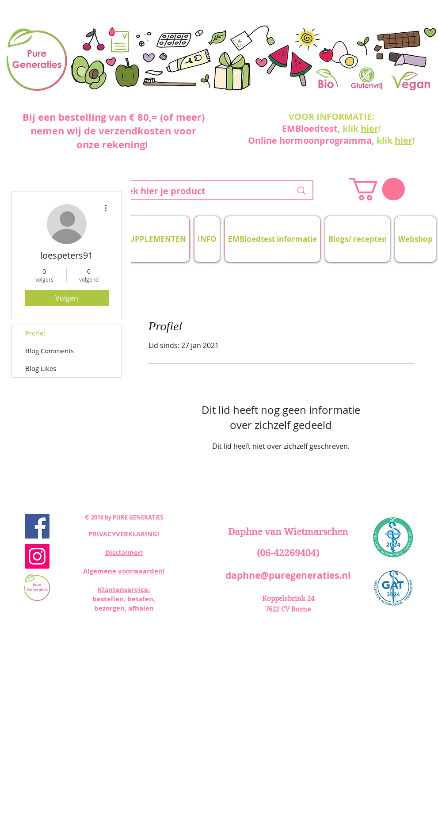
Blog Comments (49, 350)
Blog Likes (40, 368)
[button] (377, 189)
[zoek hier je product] (198, 191)
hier (369, 128)
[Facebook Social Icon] (37, 526)
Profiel (35, 333)
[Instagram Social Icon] (37, 556)
